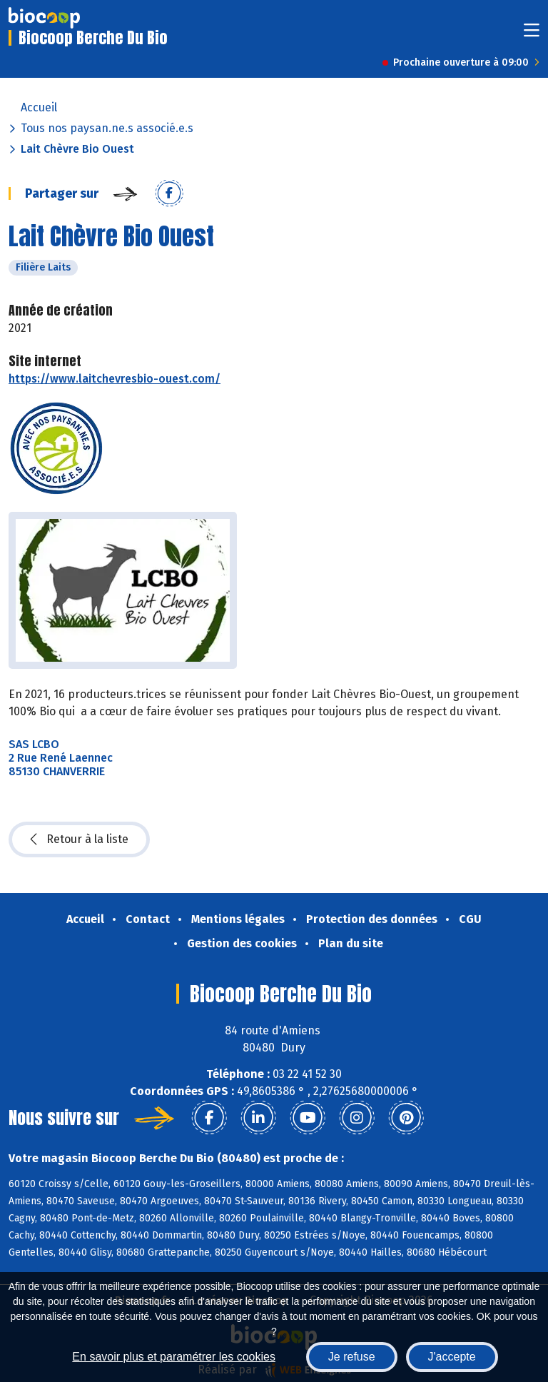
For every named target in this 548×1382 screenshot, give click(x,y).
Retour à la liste (79, 839)
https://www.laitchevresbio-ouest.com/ (114, 378)
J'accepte (452, 1357)
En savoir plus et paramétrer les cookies (173, 1357)
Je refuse (351, 1357)
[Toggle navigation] (531, 35)
